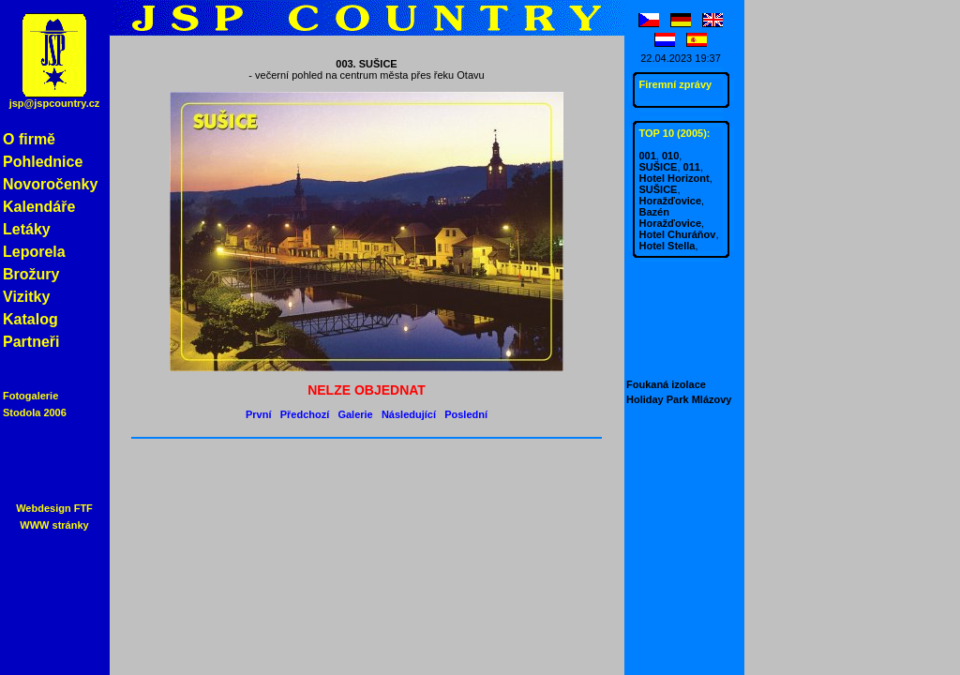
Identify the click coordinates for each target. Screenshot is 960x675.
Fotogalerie (30, 395)
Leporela (34, 252)
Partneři (31, 342)
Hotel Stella (667, 245)
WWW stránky (54, 525)
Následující (409, 414)
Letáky (27, 229)
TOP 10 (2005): (675, 133)
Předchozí (305, 414)
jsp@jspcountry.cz (54, 103)
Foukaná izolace (666, 384)
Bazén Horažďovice (670, 217)
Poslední (466, 414)
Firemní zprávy (675, 84)
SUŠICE (658, 166)
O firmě (29, 139)
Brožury (31, 274)
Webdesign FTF (54, 508)
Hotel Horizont (674, 178)
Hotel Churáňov (677, 234)
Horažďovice (670, 200)
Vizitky (26, 297)
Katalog (30, 319)
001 (647, 155)
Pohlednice (42, 162)
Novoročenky (50, 184)
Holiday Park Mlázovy (679, 399)
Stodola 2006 (35, 412)
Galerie (355, 414)
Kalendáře (39, 207)
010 (670, 155)
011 (691, 166)
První (259, 414)
